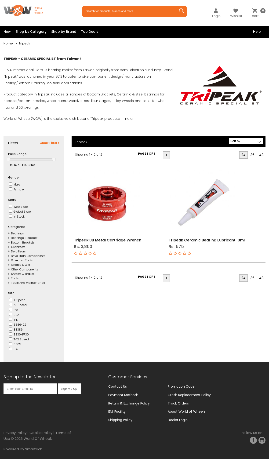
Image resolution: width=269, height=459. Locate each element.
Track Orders (178, 403)
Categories (16, 227)
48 (261, 155)
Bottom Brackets (23, 242)
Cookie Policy (40, 432)
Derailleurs (18, 251)
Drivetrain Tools (22, 260)
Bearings (17, 233)
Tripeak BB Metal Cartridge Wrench (107, 240)
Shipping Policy (120, 420)
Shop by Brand (63, 31)
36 (252, 155)
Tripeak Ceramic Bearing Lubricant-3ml (207, 240)
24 (243, 155)
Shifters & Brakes (23, 274)
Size (11, 293)
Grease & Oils (20, 265)
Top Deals (89, 31)
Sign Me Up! (69, 388)
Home (8, 43)
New (7, 31)
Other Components (24, 269)
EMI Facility (117, 411)
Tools (15, 278)
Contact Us (117, 386)
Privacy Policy (15, 432)
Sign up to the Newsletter (30, 377)
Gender (14, 177)
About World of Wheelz (186, 411)
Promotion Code (181, 386)
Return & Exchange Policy (129, 403)
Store (12, 199)
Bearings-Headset (24, 238)
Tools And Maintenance (28, 283)
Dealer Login (178, 420)
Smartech (33, 449)
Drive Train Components (28, 256)
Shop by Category (31, 31)
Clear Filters (49, 143)
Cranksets (18, 247)
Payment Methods (123, 395)
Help (257, 31)
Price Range (17, 154)
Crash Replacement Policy (189, 395)
